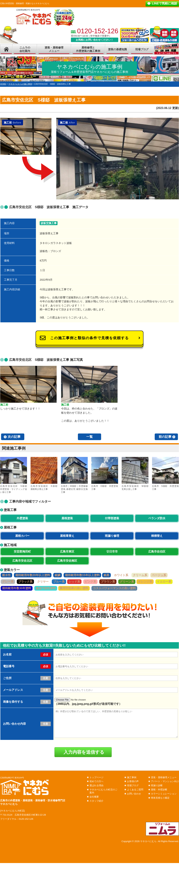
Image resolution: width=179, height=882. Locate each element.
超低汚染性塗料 (46, 588)
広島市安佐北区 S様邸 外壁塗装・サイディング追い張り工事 (13, 475)
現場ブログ (142, 49)
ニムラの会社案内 (24, 49)
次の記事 (14, 436)
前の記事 (165, 436)
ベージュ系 (159, 575)
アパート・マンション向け (165, 786)
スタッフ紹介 (96, 806)
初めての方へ (96, 786)
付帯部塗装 (112, 518)
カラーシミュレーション (163, 799)
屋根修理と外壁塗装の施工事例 (88, 49)
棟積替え (157, 535)
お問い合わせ (134, 799)
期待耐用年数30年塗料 (16, 588)
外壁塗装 (22, 518)
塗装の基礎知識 (117, 49)
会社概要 (94, 802)
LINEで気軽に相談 (164, 3)
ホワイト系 (121, 575)
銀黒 (106, 575)
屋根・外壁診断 (159, 795)
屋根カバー (22, 535)
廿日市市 (112, 551)
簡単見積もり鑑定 (160, 803)
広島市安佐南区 (67, 560)
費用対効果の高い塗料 (74, 588)
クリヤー (43, 581)
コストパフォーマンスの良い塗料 (114, 588)
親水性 (6, 575)
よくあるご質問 (135, 795)
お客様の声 (133, 786)
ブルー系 (59, 581)
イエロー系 (164, 581)
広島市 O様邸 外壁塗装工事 (104, 473)
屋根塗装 (67, 518)
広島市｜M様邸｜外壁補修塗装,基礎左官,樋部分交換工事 (74, 475)
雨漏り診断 (157, 790)
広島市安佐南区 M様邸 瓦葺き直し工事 (135, 473)
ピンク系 (90, 581)
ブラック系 (25, 581)
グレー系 (8, 581)
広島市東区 (67, 551)
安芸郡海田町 (22, 551)
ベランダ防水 (156, 518)
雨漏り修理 (112, 535)
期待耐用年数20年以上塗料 (32, 575)
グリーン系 (127, 581)
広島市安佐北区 (22, 560)
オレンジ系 (145, 581)
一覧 (89, 436)
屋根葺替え (67, 535)
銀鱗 (57, 575)
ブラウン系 (108, 581)
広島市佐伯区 (156, 551)
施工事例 (131, 782)
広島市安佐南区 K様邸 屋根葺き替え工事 (44, 473)
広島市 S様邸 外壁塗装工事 (165, 473)
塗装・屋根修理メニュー (54, 49)
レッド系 (74, 581)
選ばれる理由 (96, 790)
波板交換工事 (49, 223)
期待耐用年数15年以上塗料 (82, 575)
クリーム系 (140, 575)
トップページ (96, 782)
